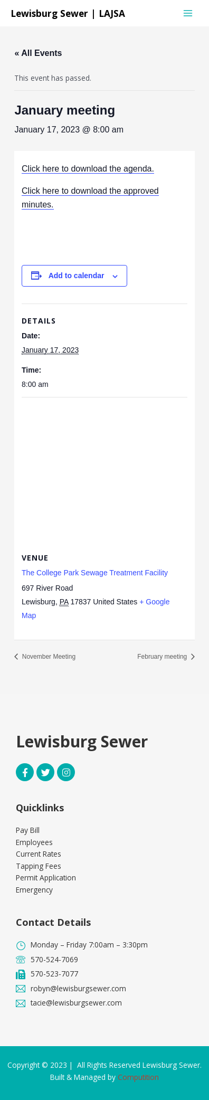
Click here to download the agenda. (88, 168)
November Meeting (47, 656)
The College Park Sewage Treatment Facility (95, 572)
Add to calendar (76, 275)
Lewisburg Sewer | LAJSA (68, 13)
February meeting (162, 656)
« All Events (38, 53)
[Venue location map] (104, 473)
